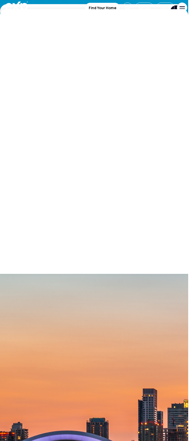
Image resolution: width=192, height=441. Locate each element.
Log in (165, 7)
